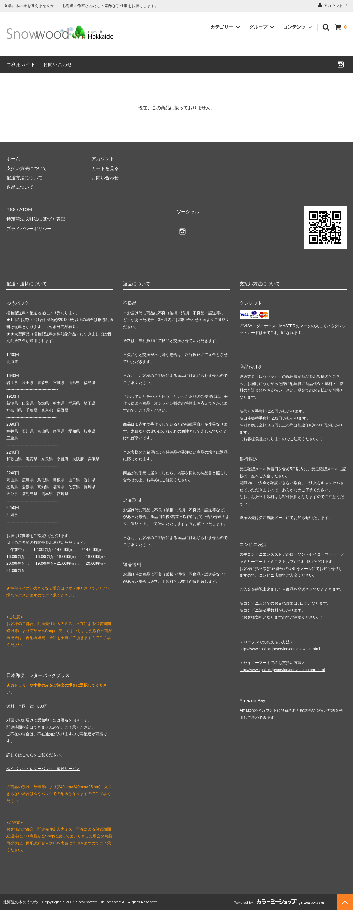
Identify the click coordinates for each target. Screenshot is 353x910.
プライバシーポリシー (29, 228)
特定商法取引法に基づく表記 (35, 218)
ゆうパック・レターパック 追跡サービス (43, 769)
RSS (11, 209)
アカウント (333, 5)
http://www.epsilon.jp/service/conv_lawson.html (280, 649)
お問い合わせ (57, 64)
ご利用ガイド (20, 64)
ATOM (25, 209)
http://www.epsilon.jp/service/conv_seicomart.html (282, 670)
